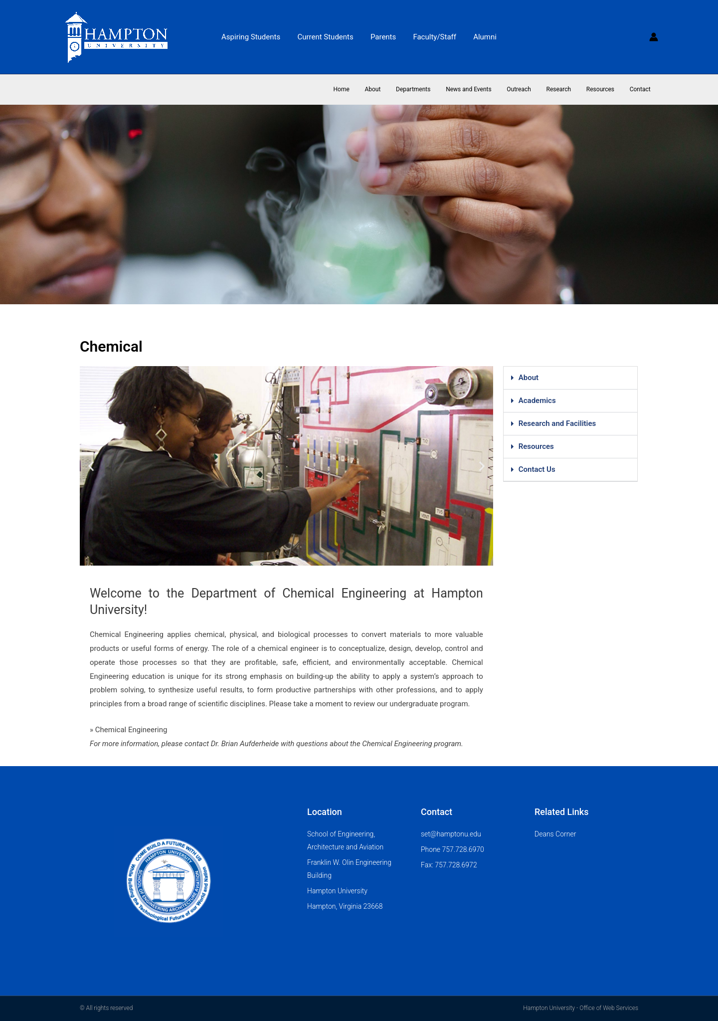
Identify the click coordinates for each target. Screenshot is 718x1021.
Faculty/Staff (432, 36)
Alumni (481, 36)
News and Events (484, 89)
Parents (383, 36)
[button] (91, 466)
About (394, 89)
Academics (537, 400)
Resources (605, 89)
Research (566, 89)
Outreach (531, 89)
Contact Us (537, 469)
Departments (431, 89)
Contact (641, 89)
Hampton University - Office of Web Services (580, 1008)
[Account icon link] (653, 36)
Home (366, 89)
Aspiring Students (254, 36)
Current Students (328, 36)
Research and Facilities (557, 423)
